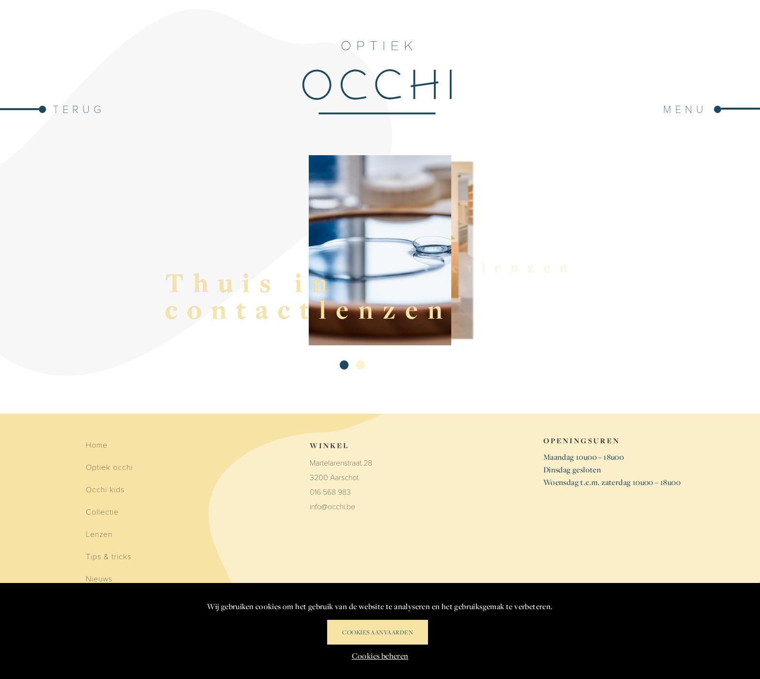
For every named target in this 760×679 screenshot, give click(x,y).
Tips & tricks (108, 556)
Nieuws (99, 578)
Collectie (102, 511)
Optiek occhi (109, 467)
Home (97, 444)
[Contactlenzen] (406, 250)
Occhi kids (105, 489)
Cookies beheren (380, 655)
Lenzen (99, 534)
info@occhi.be (332, 506)
